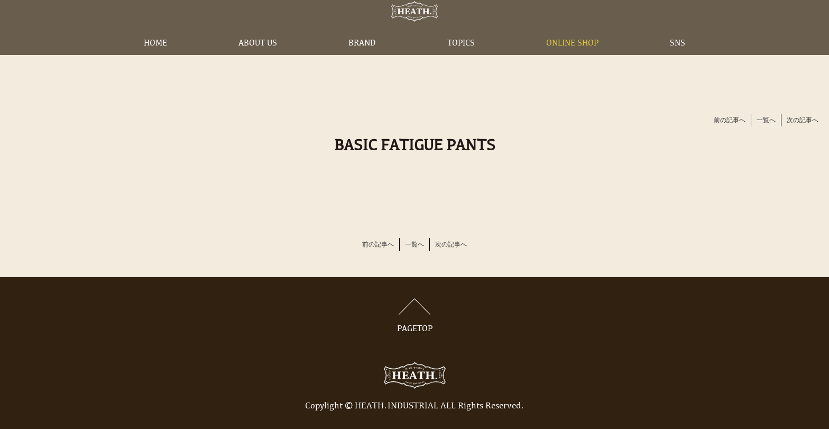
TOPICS (461, 60)
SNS (677, 60)
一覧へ (766, 120)
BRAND (361, 60)
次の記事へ (802, 120)
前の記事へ (729, 120)
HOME (155, 60)
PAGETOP (414, 315)
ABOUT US (257, 60)
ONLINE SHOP (572, 60)
